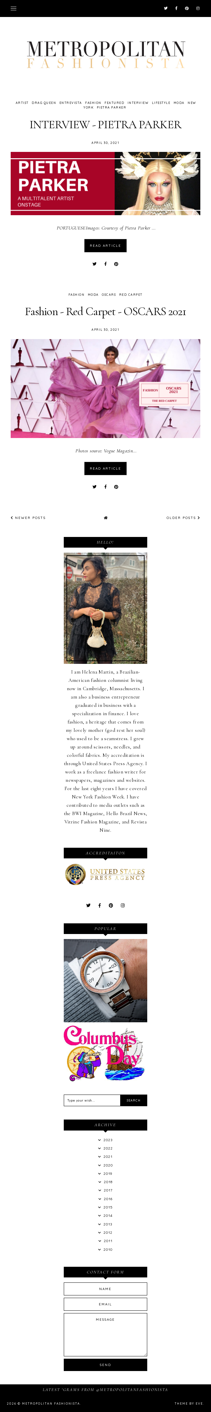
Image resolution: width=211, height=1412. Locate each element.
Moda (179, 103)
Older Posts (183, 518)
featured (114, 103)
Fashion (93, 103)
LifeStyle (161, 103)
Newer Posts (28, 518)
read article (105, 245)
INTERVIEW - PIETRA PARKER (105, 125)
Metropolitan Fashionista (51, 1403)
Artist (22, 103)
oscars (109, 294)
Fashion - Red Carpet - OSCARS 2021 (105, 311)
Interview (138, 103)
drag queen (44, 103)
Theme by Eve (189, 1403)
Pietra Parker (112, 107)
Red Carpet (131, 294)
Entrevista (70, 103)
